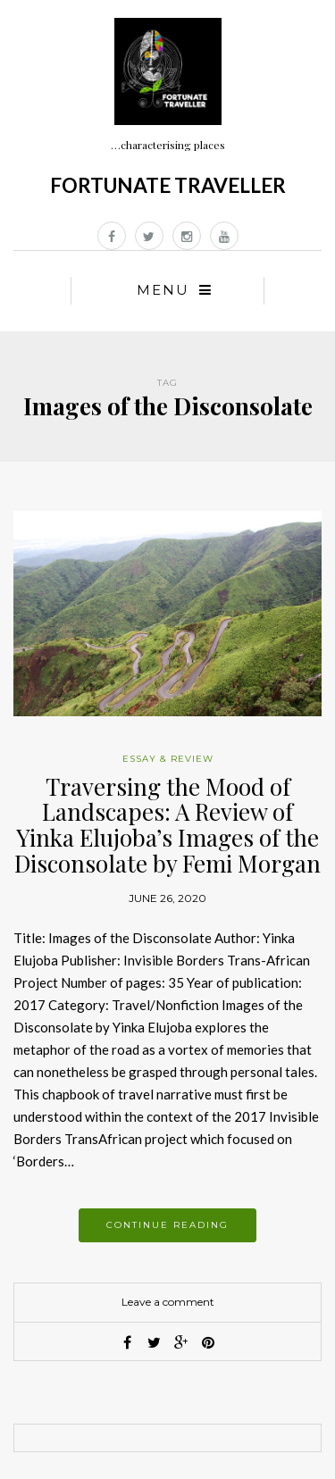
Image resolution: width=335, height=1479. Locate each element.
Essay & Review (168, 759)
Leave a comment (167, 1301)
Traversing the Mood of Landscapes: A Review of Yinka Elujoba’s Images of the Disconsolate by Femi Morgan (167, 825)
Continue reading (167, 1225)
